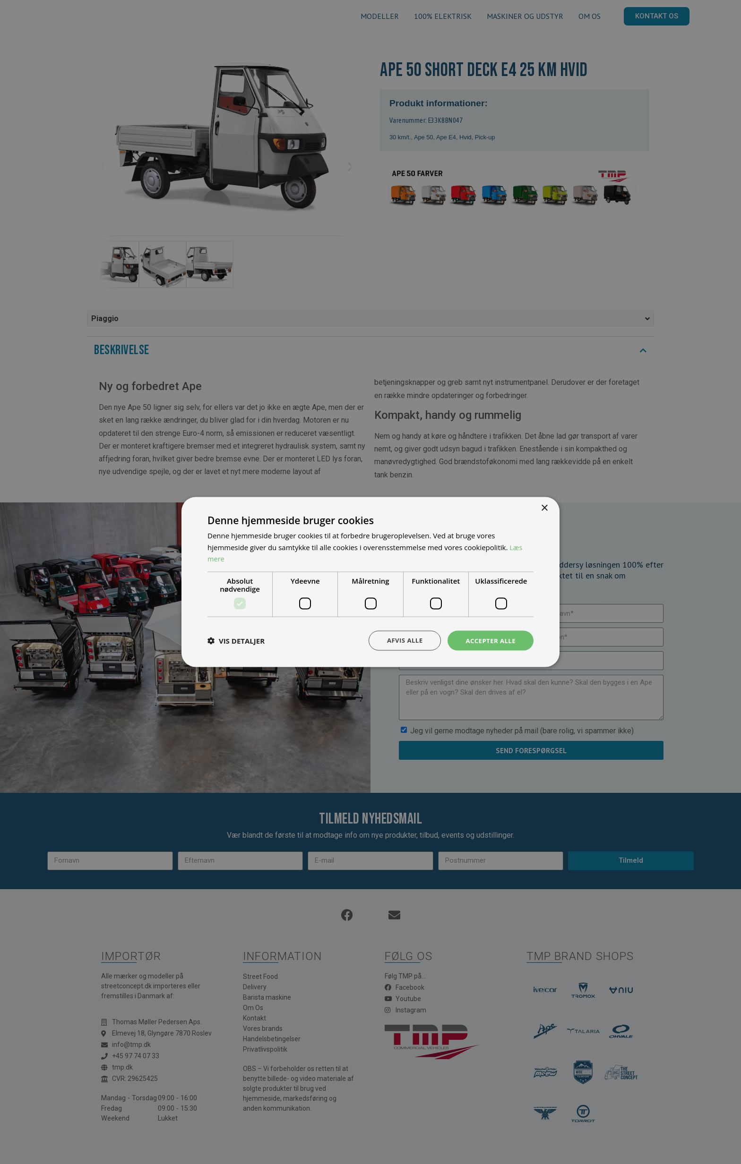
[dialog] (370, 582)
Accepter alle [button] (489, 640)
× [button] (544, 507)
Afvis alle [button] (401, 640)
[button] (236, 641)
